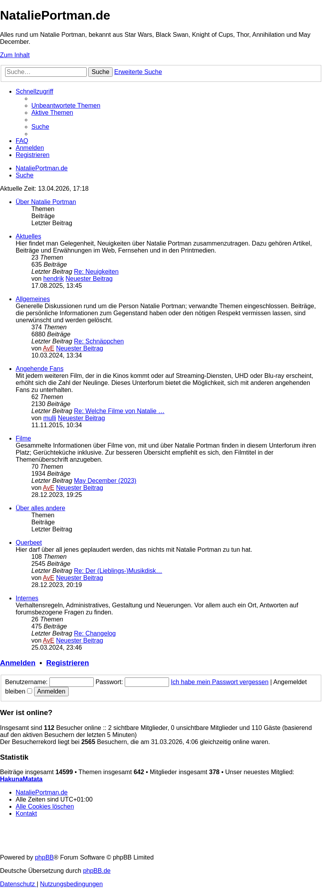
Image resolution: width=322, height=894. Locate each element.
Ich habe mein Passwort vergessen (220, 682)
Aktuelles (28, 236)
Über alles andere (40, 508)
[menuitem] (65, 105)
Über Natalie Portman (46, 202)
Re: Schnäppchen (99, 341)
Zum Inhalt (15, 55)
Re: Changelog (95, 633)
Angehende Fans (40, 368)
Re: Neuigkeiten (96, 271)
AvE (48, 348)
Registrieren (67, 663)
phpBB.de (97, 870)
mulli (49, 418)
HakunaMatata (21, 779)
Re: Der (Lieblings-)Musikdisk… (118, 570)
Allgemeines (33, 299)
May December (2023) (105, 480)
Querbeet (29, 542)
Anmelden (17, 663)
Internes (27, 598)
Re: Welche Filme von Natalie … (119, 411)
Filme (23, 438)
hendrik (53, 278)
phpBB (44, 857)
